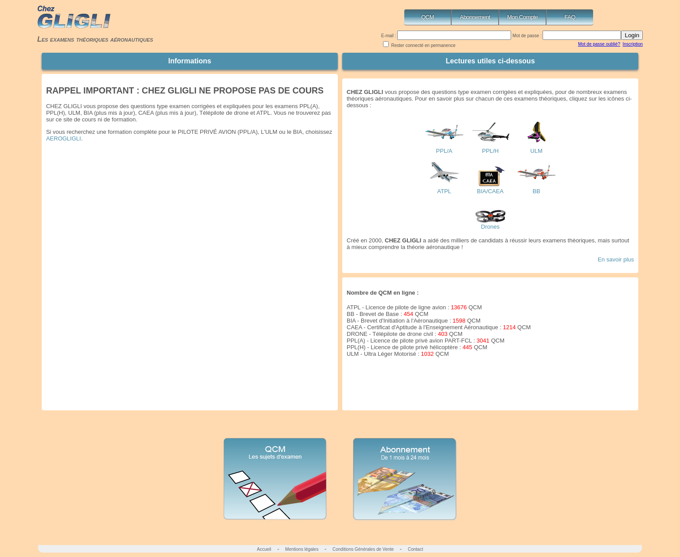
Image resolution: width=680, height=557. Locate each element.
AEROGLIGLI (63, 138)
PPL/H (490, 148)
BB (536, 189)
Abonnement (475, 17)
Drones (490, 224)
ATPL (444, 189)
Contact (415, 549)
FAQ (569, 17)
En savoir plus (616, 259)
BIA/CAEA (490, 189)
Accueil (264, 549)
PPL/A (444, 148)
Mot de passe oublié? (599, 44)
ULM (536, 148)
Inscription (633, 44)
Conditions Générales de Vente (363, 549)
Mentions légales (301, 549)
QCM (427, 17)
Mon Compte (522, 17)
